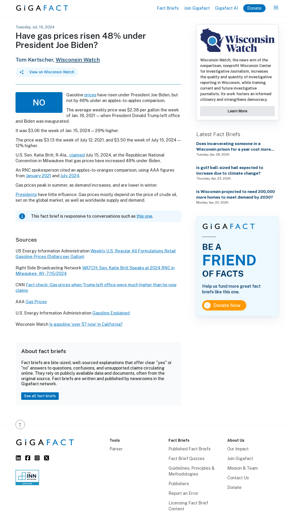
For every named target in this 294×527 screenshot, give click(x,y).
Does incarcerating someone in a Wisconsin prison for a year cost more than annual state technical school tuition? (233, 146)
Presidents (26, 194)
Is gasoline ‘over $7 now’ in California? (86, 324)
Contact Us (238, 477)
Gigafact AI (226, 8)
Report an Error (183, 493)
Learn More (237, 111)
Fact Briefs (168, 8)
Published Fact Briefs (190, 448)
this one (144, 216)
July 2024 (69, 175)
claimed (77, 155)
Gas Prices (36, 301)
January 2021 (38, 175)
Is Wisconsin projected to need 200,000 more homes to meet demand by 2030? (235, 194)
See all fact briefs (40, 396)
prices (90, 94)
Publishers (179, 483)
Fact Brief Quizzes (186, 458)
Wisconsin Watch (78, 59)
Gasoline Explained (111, 313)
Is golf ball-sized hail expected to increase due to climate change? (229, 170)
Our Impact (238, 448)
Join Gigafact (197, 8)
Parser (116, 448)
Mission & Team (242, 468)
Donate (254, 8)
